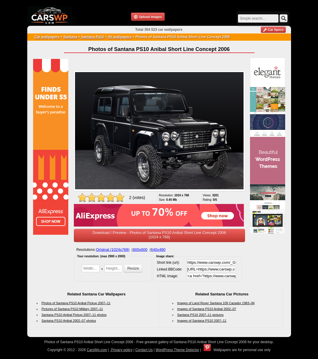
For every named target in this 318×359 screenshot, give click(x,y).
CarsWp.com (97, 350)
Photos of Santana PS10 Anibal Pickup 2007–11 (76, 303)
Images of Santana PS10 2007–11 (202, 320)
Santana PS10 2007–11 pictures (200, 315)
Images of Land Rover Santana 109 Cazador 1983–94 (216, 303)
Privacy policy (121, 350)
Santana (70, 37)
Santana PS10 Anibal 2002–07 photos (69, 320)
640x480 (158, 249)
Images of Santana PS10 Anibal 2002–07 (206, 309)
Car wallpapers (47, 37)
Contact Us (144, 350)
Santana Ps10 (92, 37)
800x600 (140, 249)
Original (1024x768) (113, 249)
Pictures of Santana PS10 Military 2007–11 (72, 309)
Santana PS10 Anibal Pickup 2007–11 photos (74, 315)
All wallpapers (120, 37)
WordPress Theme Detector (177, 350)
